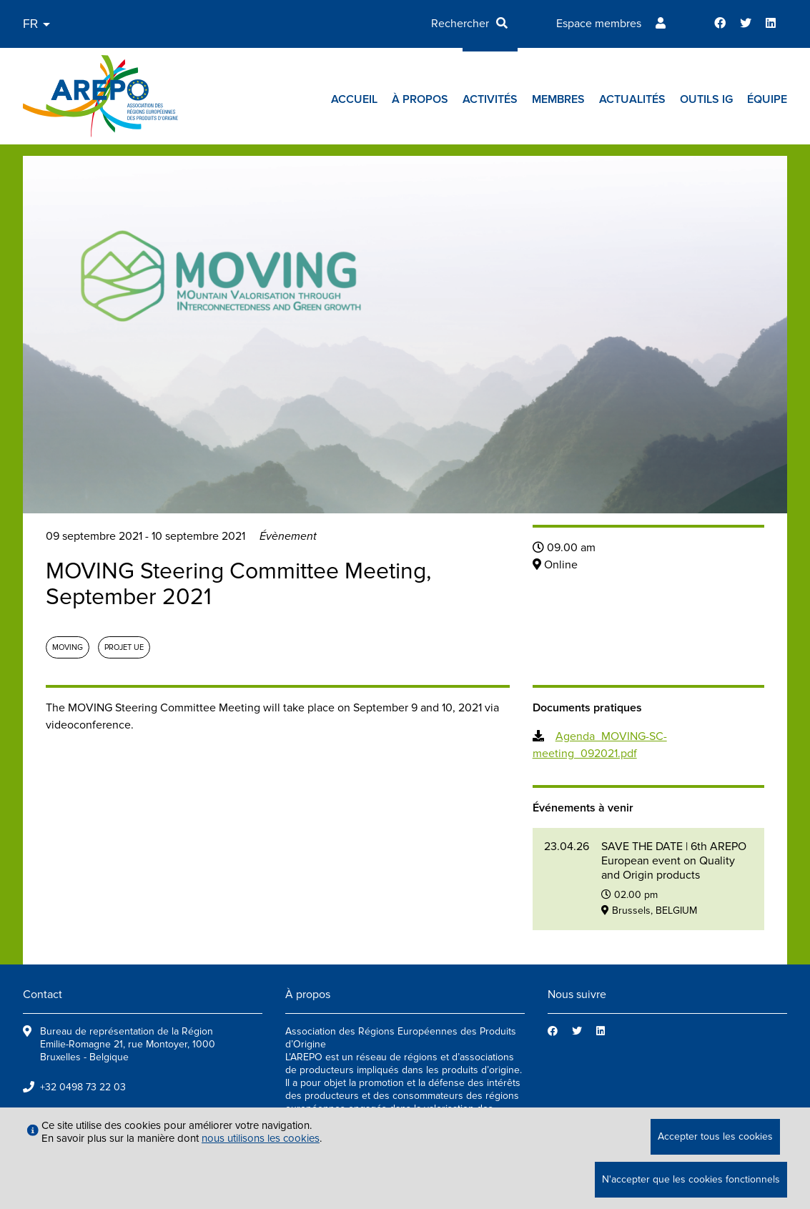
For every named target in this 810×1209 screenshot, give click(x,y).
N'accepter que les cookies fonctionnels (691, 1179)
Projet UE (124, 647)
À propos (420, 99)
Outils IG (706, 99)
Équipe (767, 99)
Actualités (632, 99)
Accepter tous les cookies (715, 1136)
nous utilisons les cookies (261, 1138)
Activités (490, 99)
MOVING (67, 647)
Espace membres (598, 23)
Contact (42, 994)
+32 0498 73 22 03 (83, 1087)
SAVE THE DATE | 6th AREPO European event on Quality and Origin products (673, 860)
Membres (558, 99)
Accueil (354, 99)
